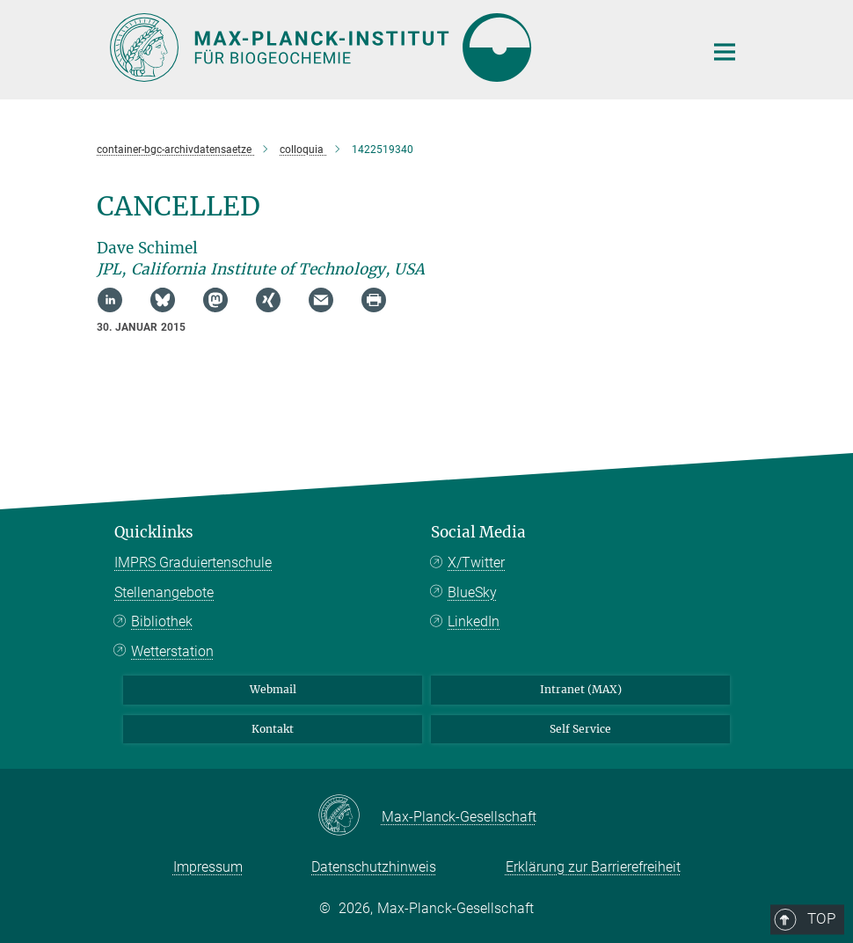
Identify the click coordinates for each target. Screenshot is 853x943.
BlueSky (472, 592)
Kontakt (273, 728)
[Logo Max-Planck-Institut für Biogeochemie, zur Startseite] (396, 47)
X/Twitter (476, 562)
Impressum (208, 867)
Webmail (273, 689)
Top (718, 460)
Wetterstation (172, 651)
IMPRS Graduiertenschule (193, 562)
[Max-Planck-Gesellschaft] (349, 816)
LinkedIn (473, 621)
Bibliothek (162, 621)
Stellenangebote (164, 592)
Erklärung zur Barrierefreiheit (593, 867)
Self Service (580, 728)
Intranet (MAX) (581, 689)
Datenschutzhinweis (373, 867)
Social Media (478, 532)
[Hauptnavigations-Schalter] (724, 51)
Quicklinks (153, 532)
